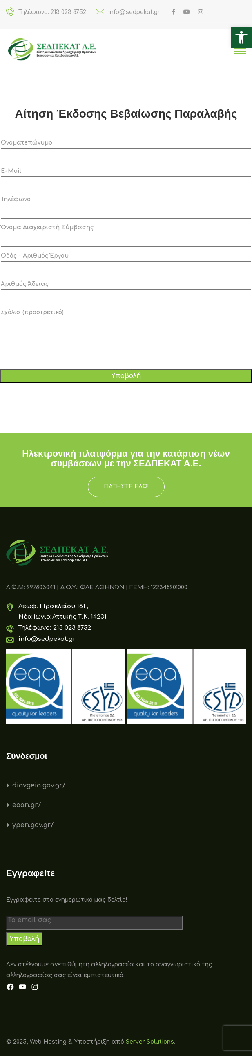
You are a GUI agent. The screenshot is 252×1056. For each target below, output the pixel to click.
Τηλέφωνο (126, 207)
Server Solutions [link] (150, 1042)
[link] (241, 37)
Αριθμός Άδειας (126, 292)
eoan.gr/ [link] (26, 805)
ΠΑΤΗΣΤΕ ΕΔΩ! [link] (126, 487)
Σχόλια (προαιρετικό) (126, 337)
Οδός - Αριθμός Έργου (126, 264)
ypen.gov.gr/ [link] (33, 825)
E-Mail (126, 179)
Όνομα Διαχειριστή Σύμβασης (126, 235)
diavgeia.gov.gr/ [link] (39, 785)
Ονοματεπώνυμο (126, 151)
